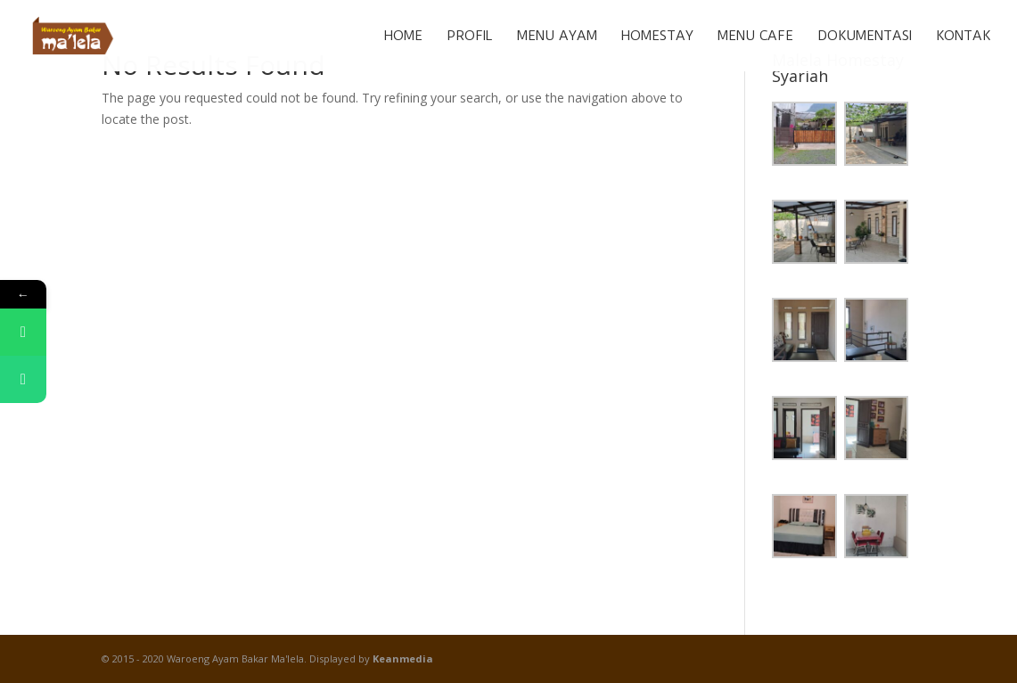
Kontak (963, 36)
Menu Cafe (755, 36)
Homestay (657, 36)
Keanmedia (403, 658)
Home (403, 36)
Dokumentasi (864, 36)
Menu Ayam (557, 36)
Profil (470, 36)
